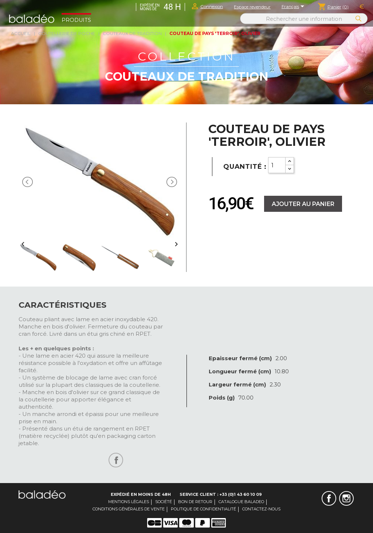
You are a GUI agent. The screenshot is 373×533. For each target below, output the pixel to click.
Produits (76, 20)
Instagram (346, 498)
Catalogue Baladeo (241, 501)
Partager (115, 460)
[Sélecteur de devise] (362, 7)
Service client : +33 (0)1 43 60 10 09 (221, 494)
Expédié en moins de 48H (141, 494)
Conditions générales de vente (129, 508)
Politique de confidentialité (203, 508)
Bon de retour (195, 501)
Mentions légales (128, 501)
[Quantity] (277, 165)
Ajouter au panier (303, 204)
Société (163, 501)
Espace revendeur (252, 6)
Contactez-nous (261, 508)
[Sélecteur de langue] (294, 7)
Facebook (328, 498)
